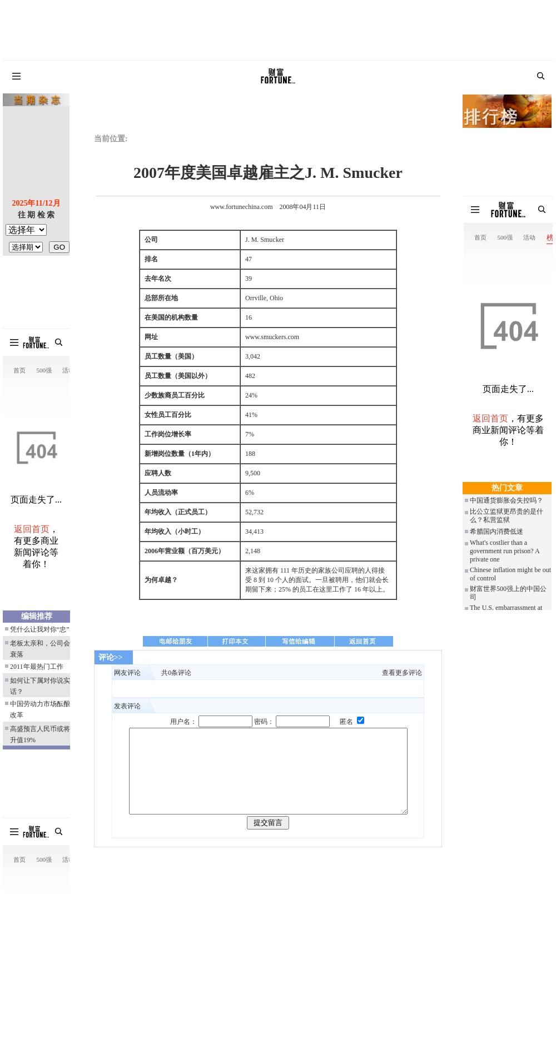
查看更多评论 (403, 673)
